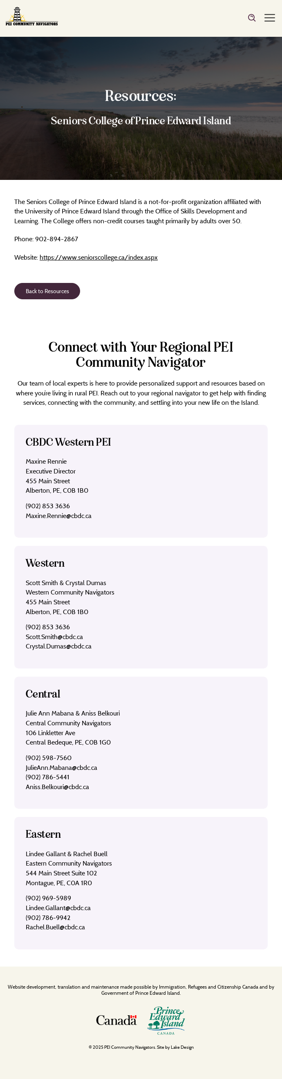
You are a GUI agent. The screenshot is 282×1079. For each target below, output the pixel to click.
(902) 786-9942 (48, 917)
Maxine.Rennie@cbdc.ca (59, 515)
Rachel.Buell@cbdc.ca (55, 927)
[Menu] (269, 18)
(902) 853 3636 (48, 506)
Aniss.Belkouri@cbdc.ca (57, 787)
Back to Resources (47, 290)
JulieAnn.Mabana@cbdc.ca (61, 767)
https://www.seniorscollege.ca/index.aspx (99, 257)
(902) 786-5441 (47, 777)
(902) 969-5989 (48, 898)
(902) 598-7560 (49, 758)
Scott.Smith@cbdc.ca (54, 637)
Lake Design (182, 1047)
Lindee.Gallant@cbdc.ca (58, 908)
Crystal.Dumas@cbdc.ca (59, 646)
